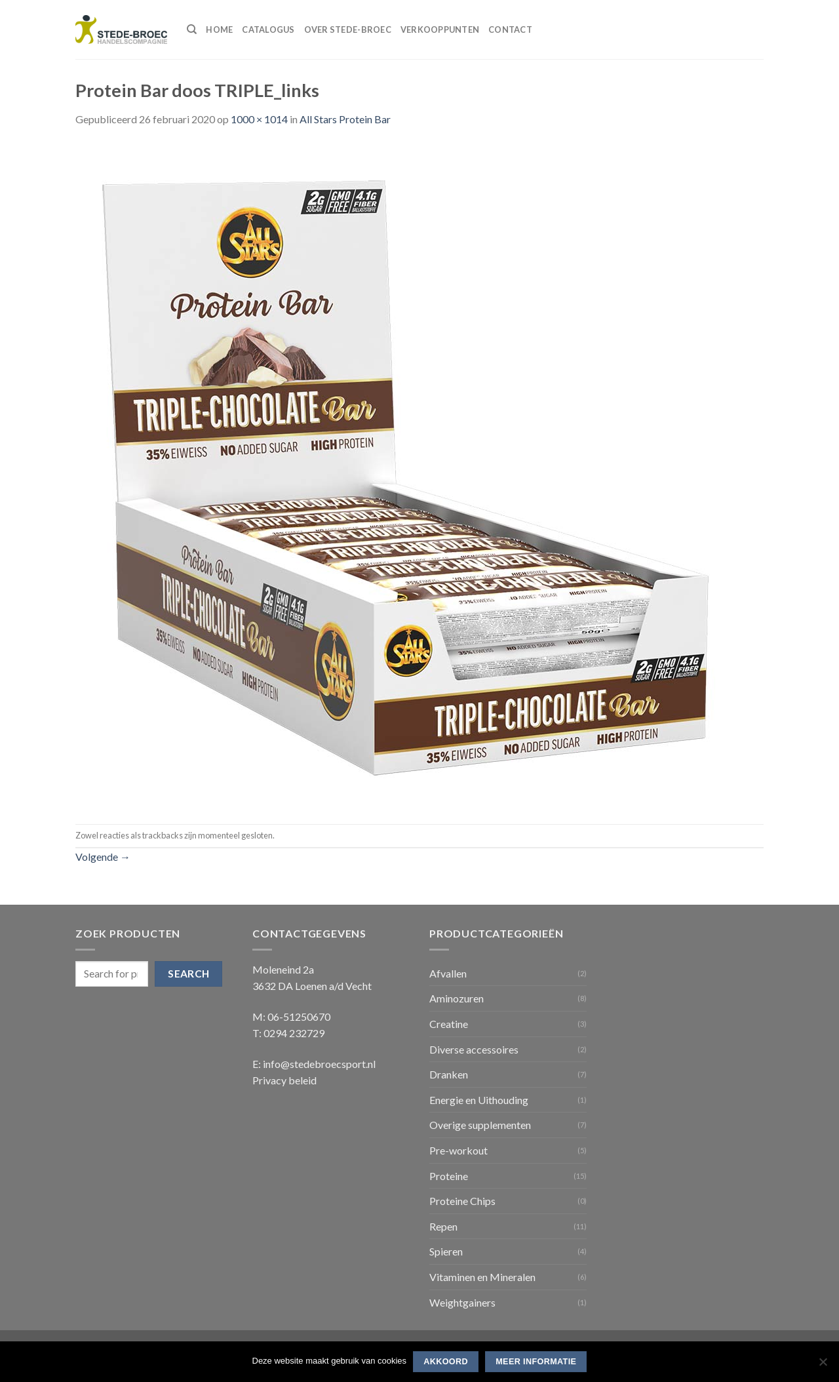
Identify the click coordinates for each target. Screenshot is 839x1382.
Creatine (448, 1023)
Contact (510, 29)
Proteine (448, 1176)
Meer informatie (536, 1361)
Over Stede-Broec (347, 29)
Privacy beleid (284, 1080)
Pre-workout (458, 1150)
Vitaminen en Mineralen (482, 1277)
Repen (443, 1226)
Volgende (102, 856)
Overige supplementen (480, 1124)
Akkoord (445, 1361)
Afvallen (448, 973)
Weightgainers (462, 1302)
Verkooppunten (439, 29)
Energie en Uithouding (478, 1100)
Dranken (448, 1074)
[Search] (192, 29)
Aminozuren (456, 998)
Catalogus (268, 29)
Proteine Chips (462, 1200)
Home (219, 29)
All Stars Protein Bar (345, 119)
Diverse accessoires (473, 1049)
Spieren (446, 1251)
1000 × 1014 (259, 119)
